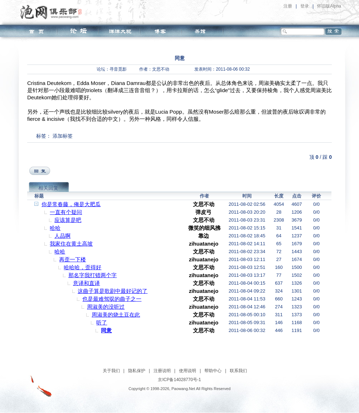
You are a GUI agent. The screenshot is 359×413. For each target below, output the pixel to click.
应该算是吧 (67, 220)
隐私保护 (136, 370)
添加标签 (63, 136)
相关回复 (48, 188)
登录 (304, 6)
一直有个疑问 (66, 212)
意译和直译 (86, 283)
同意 (106, 330)
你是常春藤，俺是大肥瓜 (71, 204)
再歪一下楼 (72, 259)
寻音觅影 (118, 69)
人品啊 (62, 236)
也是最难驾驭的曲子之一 (111, 299)
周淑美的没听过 (106, 307)
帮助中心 (213, 370)
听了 (101, 322)
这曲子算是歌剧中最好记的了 (112, 291)
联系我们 (238, 370)
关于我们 (111, 370)
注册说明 (162, 370)
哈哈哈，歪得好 (82, 267)
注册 (287, 6)
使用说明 (187, 370)
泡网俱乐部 (53, 12)
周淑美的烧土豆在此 (116, 315)
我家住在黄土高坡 (71, 244)
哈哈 (55, 228)
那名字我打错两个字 (92, 275)
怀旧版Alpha (329, 6)
